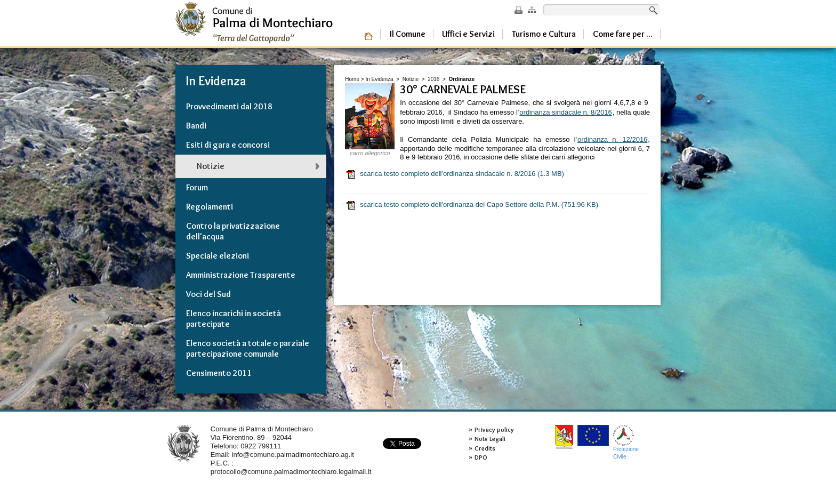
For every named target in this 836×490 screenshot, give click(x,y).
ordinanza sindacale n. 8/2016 (565, 112)
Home (352, 79)
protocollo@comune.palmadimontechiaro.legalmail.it (291, 472)
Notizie (411, 79)
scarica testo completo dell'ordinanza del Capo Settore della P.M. (471, 204)
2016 (433, 79)
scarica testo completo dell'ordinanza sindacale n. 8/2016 (454, 174)
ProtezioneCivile (626, 442)
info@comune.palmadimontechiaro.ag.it (293, 455)
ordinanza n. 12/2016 (612, 139)
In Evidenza (379, 79)
